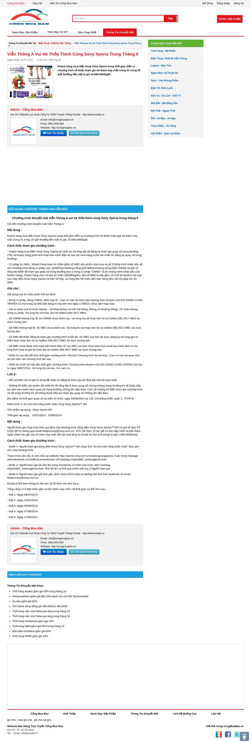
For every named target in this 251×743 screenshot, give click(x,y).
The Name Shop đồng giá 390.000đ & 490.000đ (39, 606)
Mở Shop (207, 3)
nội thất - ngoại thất (163, 110)
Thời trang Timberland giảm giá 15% (33, 621)
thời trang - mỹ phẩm (163, 51)
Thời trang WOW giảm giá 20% (30, 636)
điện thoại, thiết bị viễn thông (54, 43)
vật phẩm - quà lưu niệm (165, 133)
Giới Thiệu (69, 713)
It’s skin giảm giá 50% (24, 601)
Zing (219, 734)
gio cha (11, 719)
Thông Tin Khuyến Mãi (120, 32)
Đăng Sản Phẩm (229, 19)
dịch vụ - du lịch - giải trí (166, 95)
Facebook (228, 734)
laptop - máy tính (161, 65)
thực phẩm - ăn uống (163, 126)
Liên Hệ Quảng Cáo (185, 713)
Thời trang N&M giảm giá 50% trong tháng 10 (38, 626)
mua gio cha (25, 719)
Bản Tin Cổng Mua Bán (63, 3)
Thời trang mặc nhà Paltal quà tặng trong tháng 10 (41, 611)
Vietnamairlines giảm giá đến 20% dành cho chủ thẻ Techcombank (50, 596)
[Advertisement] (75, 174)
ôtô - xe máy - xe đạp (163, 118)
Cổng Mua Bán (16, 3)
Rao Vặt (37, 3)
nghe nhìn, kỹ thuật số (164, 73)
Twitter (237, 734)
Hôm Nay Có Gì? (58, 31)
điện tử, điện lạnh (162, 88)
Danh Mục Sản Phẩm (103, 713)
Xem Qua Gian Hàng (84, 133)
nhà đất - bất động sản (164, 103)
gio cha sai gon (42, 719)
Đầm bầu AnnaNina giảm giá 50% (31, 631)
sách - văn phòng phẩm (164, 80)
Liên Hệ (216, 713)
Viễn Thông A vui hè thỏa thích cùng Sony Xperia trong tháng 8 (72, 54)
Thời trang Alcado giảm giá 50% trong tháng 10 (39, 591)
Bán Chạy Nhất (87, 32)
